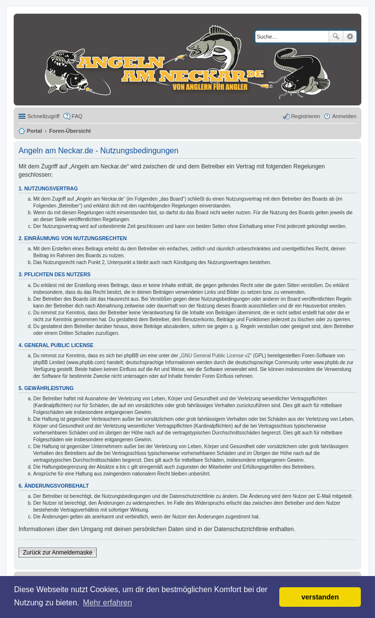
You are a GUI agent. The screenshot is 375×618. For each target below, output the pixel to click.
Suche (336, 36)
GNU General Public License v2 (215, 355)
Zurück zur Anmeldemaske (57, 552)
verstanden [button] (320, 597)
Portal (34, 131)
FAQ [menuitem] (77, 116)
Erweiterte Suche (349, 36)
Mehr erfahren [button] (107, 602)
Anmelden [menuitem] (344, 116)
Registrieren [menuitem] (305, 116)
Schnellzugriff (43, 116)
